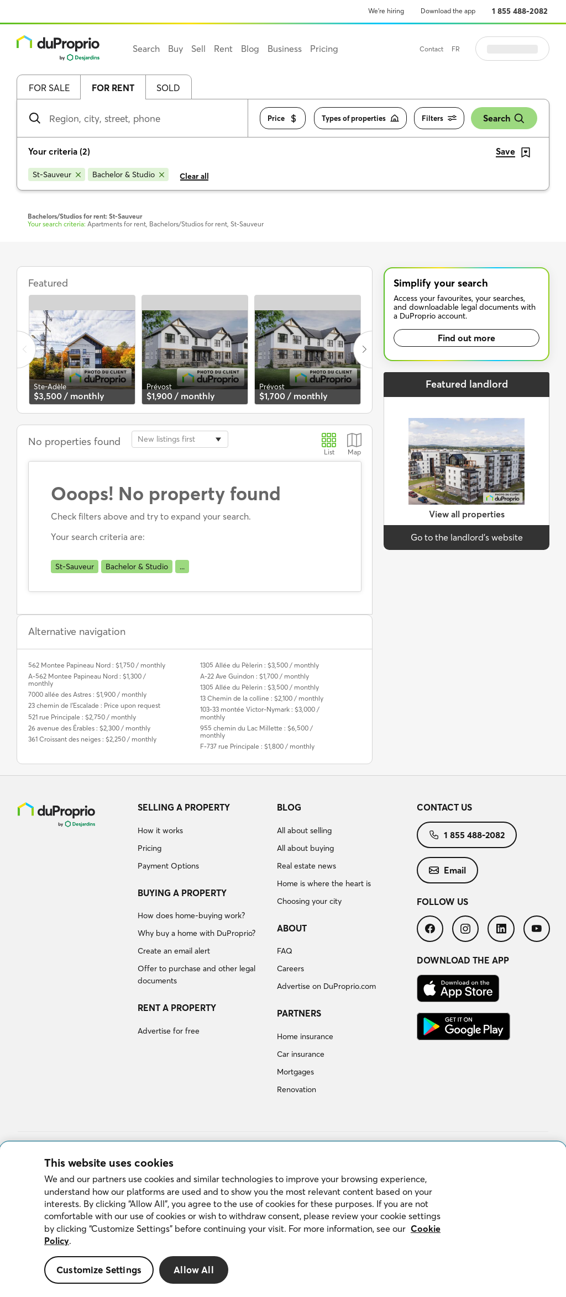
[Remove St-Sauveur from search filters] (56, 174)
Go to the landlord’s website (467, 537)
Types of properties (360, 118)
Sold (168, 87)
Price (283, 118)
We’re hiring (386, 11)
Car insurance (300, 1054)
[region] (283, 1219)
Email (447, 870)
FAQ (284, 951)
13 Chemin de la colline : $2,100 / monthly (261, 698)
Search (504, 118)
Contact (459, 49)
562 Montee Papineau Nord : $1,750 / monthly (96, 665)
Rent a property (177, 1007)
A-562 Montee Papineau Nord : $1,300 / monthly (87, 679)
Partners (299, 1013)
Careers (290, 968)
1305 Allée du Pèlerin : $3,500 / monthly (259, 665)
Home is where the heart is (324, 883)
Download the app (448, 11)
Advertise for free (169, 1031)
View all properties (467, 514)
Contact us (444, 807)
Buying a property (182, 892)
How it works (160, 830)
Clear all (194, 176)
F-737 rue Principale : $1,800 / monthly (257, 746)
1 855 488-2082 (520, 11)
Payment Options (168, 866)
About (292, 928)
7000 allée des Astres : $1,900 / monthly (87, 694)
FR (483, 49)
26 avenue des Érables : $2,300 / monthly (89, 728)
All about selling (304, 830)
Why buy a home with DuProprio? (196, 933)
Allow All (194, 1269)
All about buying (305, 848)
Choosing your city (309, 901)
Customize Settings (99, 1269)
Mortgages (295, 1072)
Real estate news (306, 866)
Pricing (149, 848)
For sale (49, 87)
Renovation (296, 1089)
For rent (113, 87)
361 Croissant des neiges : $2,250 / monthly (92, 739)
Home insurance (305, 1036)
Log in (526, 48)
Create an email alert (174, 951)
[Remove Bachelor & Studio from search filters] (128, 174)
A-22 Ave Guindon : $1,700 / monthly (254, 676)
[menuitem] (203, 838)
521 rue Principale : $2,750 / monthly (82, 717)
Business (285, 48)
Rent (223, 48)
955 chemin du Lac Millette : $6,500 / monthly (256, 731)
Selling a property (184, 807)
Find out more (466, 337)
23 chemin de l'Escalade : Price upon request (94, 705)
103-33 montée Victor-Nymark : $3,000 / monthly (259, 713)
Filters (439, 118)
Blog (289, 807)
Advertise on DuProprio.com (326, 986)
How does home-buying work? (191, 915)
